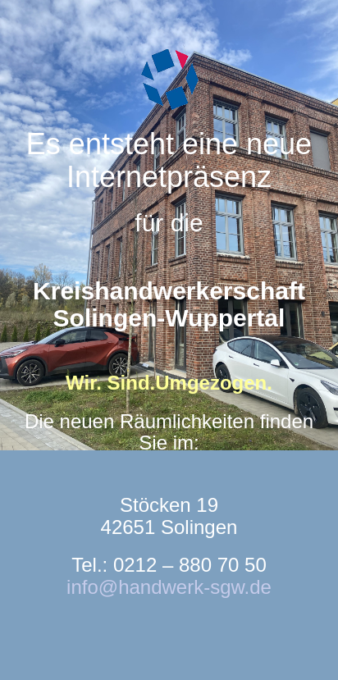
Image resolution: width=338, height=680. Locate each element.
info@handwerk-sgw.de (169, 587)
